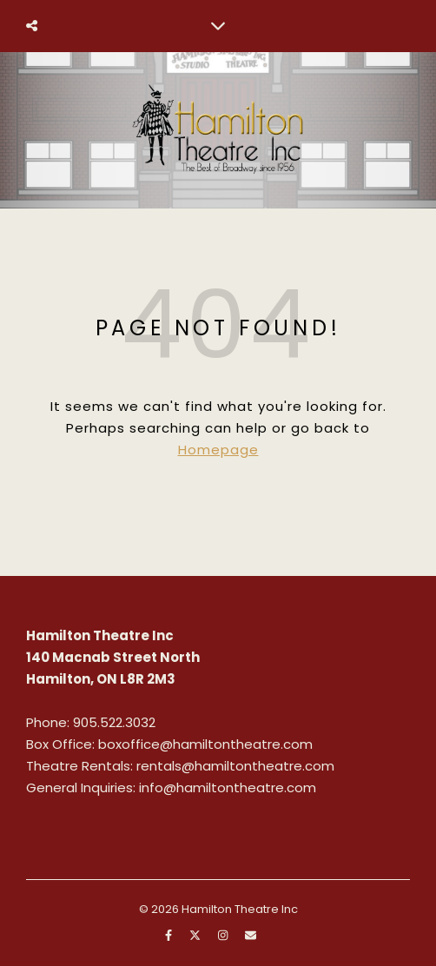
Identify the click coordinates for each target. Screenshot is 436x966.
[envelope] (250, 935)
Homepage (218, 449)
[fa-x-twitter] (196, 935)
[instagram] (224, 935)
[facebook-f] (170, 935)
